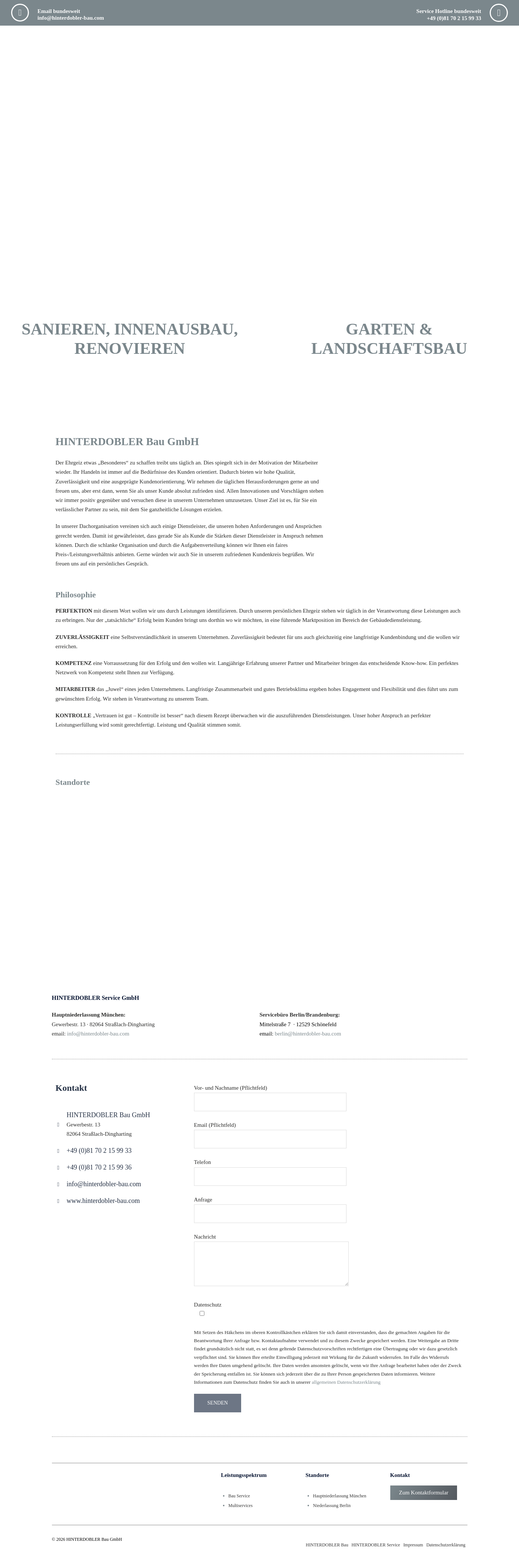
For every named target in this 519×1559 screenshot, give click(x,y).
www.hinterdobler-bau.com (103, 1200)
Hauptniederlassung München (340, 1495)
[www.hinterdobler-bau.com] (58, 1201)
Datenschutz (207, 1309)
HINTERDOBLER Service (375, 1544)
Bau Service (239, 1495)
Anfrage (270, 1206)
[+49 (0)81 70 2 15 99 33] (58, 1151)
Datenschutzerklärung (445, 1544)
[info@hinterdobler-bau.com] (58, 1184)
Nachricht (271, 1260)
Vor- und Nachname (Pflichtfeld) (270, 1095)
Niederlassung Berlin (332, 1505)
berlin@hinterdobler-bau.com (308, 1034)
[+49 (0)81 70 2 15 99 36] (58, 1168)
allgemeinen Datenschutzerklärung (346, 1382)
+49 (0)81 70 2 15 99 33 (99, 1150)
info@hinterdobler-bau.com (104, 1184)
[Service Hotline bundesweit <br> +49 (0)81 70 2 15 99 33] (499, 13)
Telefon (270, 1169)
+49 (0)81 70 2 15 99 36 (99, 1167)
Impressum (413, 1544)
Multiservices (241, 1505)
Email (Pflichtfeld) (270, 1132)
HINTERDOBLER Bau (327, 1544)
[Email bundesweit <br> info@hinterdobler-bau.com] (20, 13)
